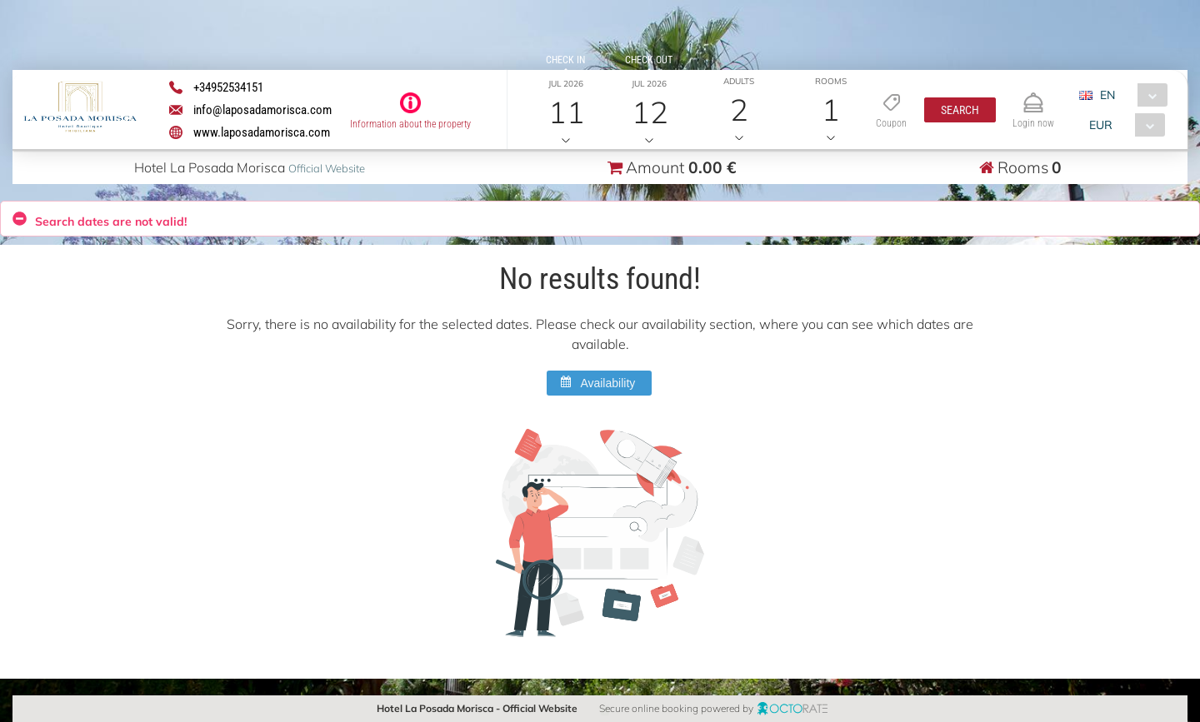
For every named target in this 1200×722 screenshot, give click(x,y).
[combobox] (1129, 95)
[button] (960, 109)
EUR (1100, 124)
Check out (648, 60)
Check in (565, 60)
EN (1107, 94)
